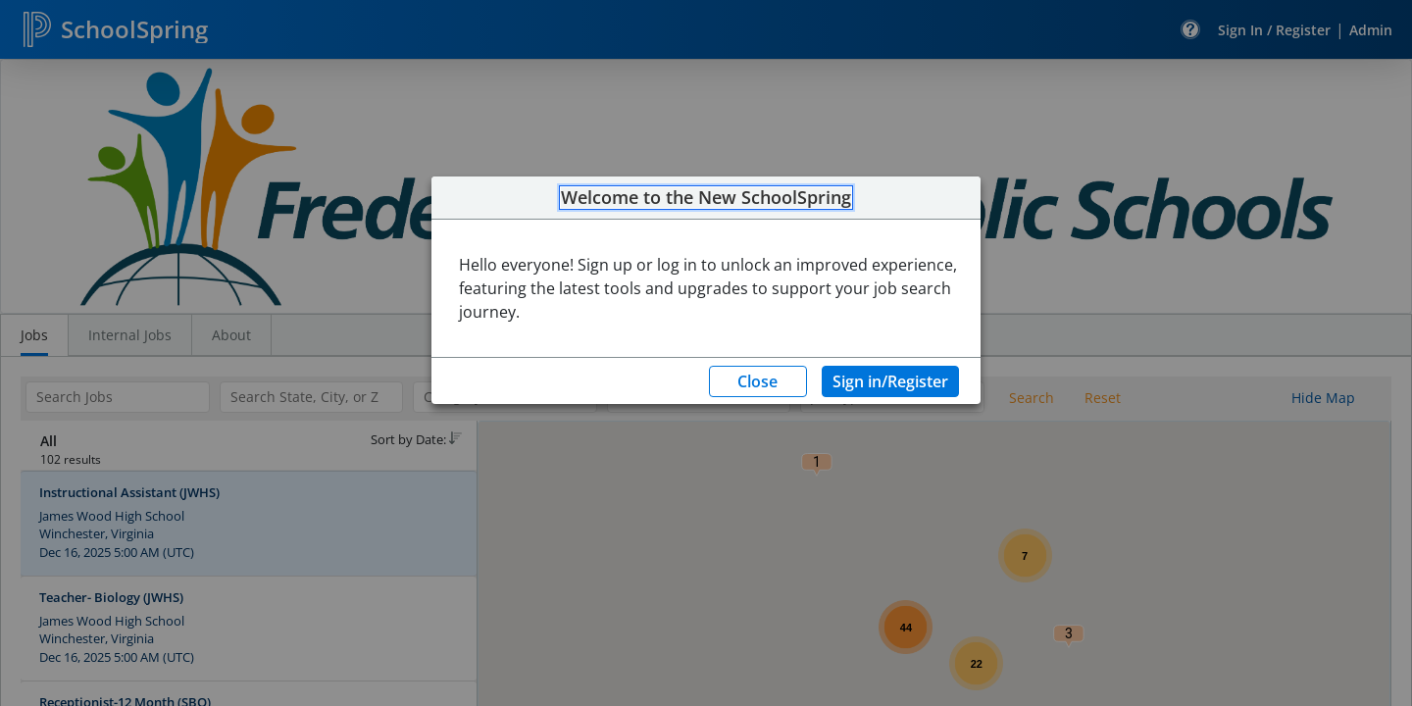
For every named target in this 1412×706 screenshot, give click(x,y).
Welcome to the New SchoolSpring (706, 198)
